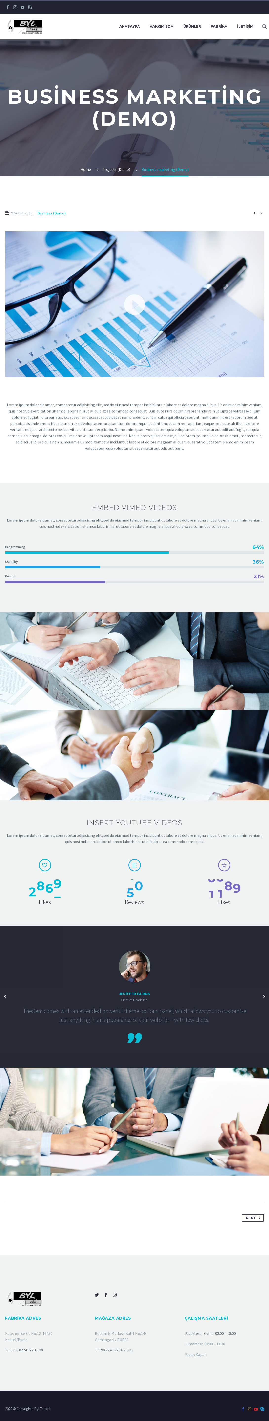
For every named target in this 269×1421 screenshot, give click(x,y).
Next (254, 1218)
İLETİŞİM (245, 26)
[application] (134, 314)
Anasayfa (129, 26)
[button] (134, 314)
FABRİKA (219, 26)
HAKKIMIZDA (161, 26)
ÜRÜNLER (192, 26)
